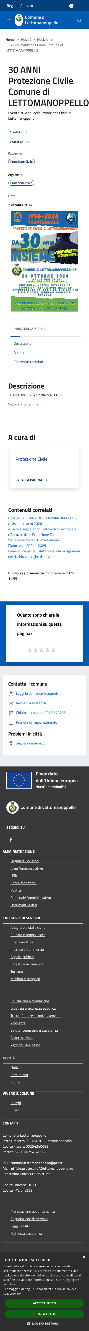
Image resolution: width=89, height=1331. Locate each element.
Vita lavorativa (21, 942)
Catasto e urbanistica (26, 964)
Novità (26, 39)
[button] (44, 1323)
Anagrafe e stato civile (27, 927)
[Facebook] (11, 839)
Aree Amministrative (26, 868)
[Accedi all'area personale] (71, 5)
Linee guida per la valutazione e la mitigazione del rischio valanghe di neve (44, 553)
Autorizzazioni (21, 1037)
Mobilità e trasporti (25, 978)
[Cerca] (79, 20)
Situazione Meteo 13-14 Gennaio (34, 540)
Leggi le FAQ (20, 1226)
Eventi (15, 1110)
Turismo (16, 971)
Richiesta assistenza (26, 1233)
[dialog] (44, 1291)
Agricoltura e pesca (25, 1045)
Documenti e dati (23, 905)
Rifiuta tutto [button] (44, 1314)
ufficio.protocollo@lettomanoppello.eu (42, 1168)
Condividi (19, 132)
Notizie (42, 39)
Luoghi (15, 1102)
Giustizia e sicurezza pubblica (33, 1008)
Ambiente (18, 1023)
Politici (15, 890)
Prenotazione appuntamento (32, 1211)
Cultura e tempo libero (27, 934)
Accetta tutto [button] (44, 1303)
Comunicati (19, 1074)
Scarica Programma (23, 404)
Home (10, 39)
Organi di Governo (24, 861)
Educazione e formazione (29, 1001)
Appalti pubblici (22, 956)
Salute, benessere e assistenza (34, 1030)
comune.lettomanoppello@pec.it (36, 1163)
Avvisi (15, 1082)
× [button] (84, 1257)
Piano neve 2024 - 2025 (27, 545)
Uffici (14, 875)
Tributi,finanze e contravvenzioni (35, 1015)
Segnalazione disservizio (29, 1218)
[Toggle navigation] (9, 19)
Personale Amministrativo (30, 897)
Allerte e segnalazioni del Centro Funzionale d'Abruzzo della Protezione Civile (42, 531)
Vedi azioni (20, 142)
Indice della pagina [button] (29, 328)
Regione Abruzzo (20, 5)
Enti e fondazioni (23, 883)
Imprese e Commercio (27, 949)
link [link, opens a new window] (18, 1293)
